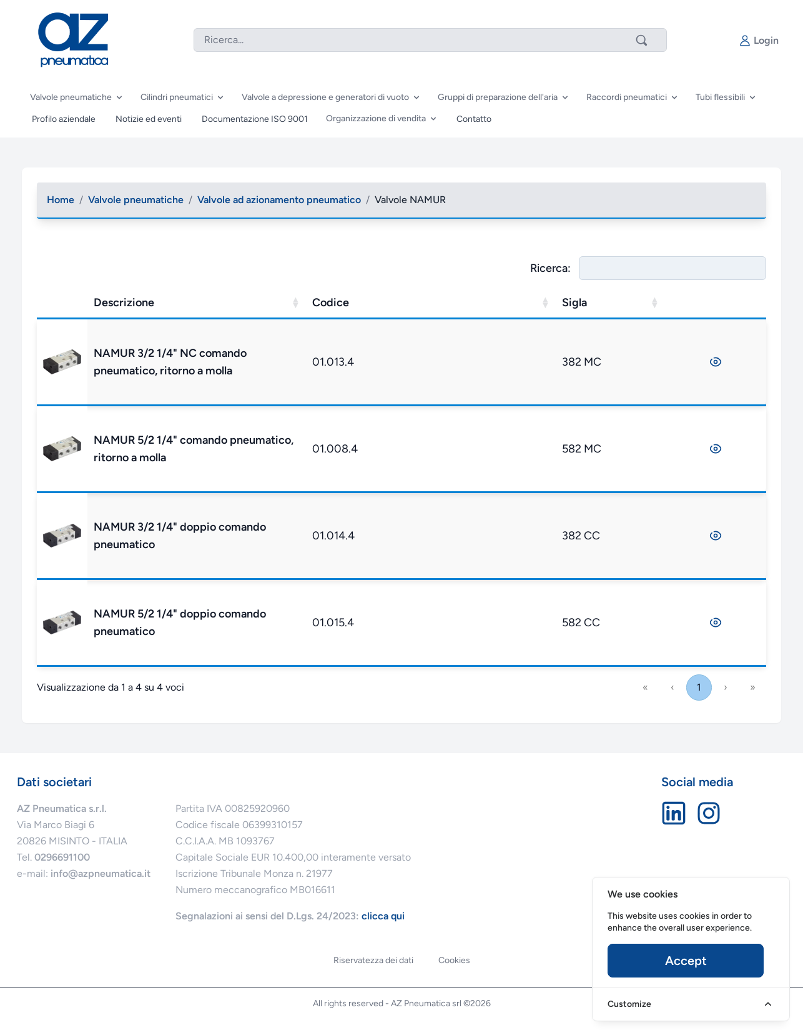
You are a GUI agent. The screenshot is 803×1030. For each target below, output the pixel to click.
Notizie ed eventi (149, 119)
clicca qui (383, 916)
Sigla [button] (613, 302)
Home (60, 200)
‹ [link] (672, 687)
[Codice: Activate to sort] (518, 303)
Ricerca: (550, 268)
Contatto (473, 119)
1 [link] (699, 687)
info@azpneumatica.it (100, 873)
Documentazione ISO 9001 (255, 119)
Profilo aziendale (64, 119)
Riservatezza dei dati (373, 960)
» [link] (753, 687)
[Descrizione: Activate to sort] (332, 303)
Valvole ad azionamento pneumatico (279, 200)
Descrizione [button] (259, 302)
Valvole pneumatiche (136, 200)
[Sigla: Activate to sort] (649, 303)
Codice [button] (466, 302)
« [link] (645, 687)
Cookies (454, 960)
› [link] (725, 687)
